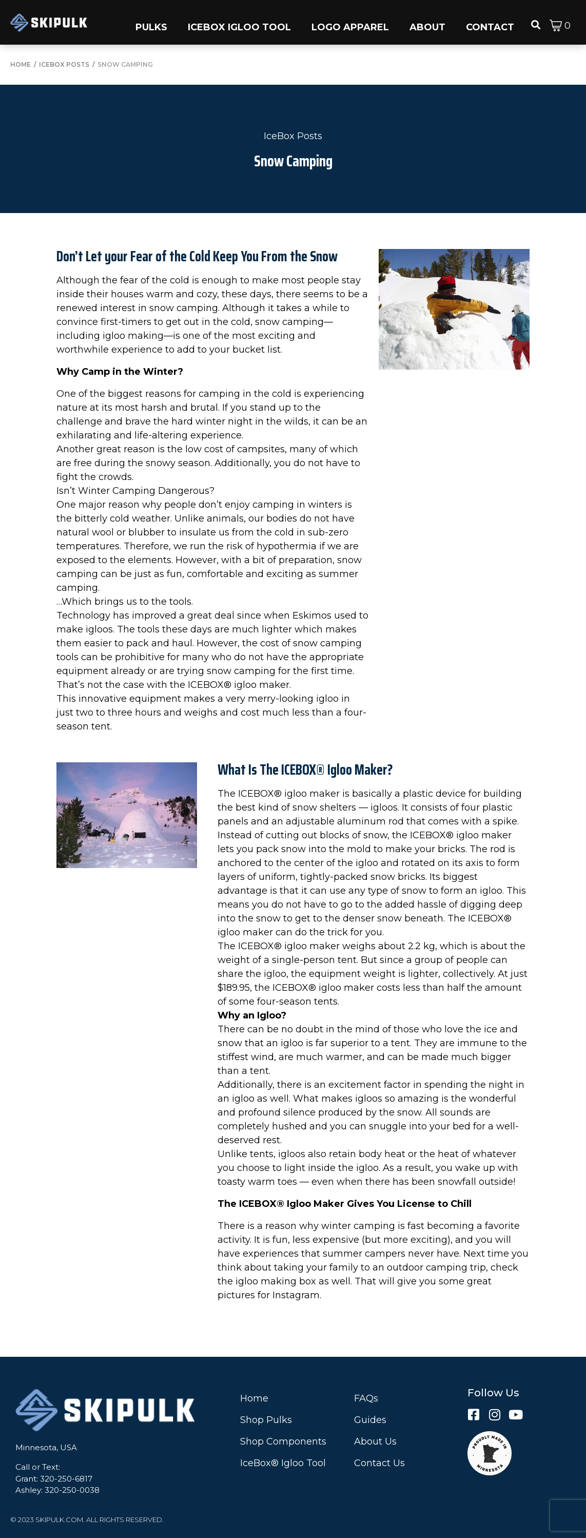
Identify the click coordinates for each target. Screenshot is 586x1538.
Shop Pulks (266, 1420)
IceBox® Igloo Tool (283, 1463)
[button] (151, 22)
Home (254, 1398)
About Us (375, 1441)
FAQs (366, 1398)
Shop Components (283, 1441)
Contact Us (379, 1463)
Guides (370, 1420)
